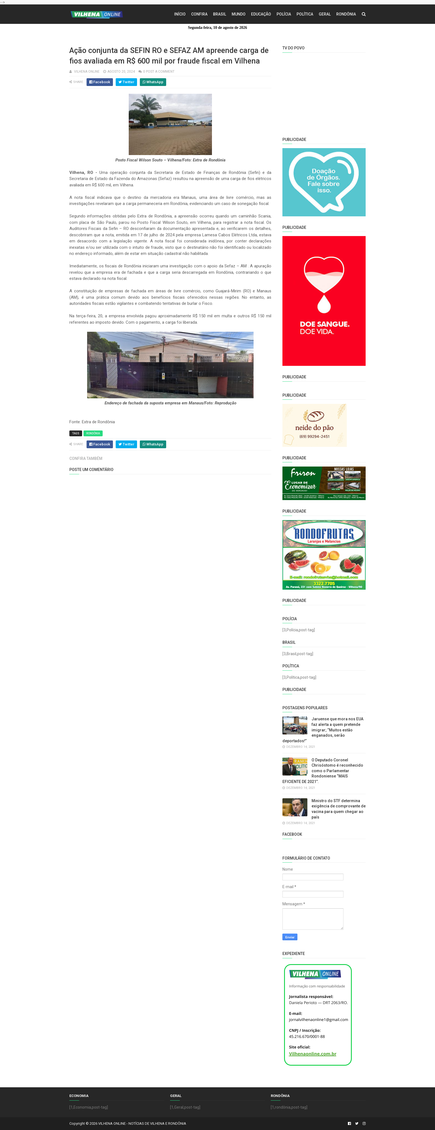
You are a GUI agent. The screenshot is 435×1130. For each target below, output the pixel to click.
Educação (261, 14)
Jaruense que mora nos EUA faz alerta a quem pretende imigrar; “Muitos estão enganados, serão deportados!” (322, 730)
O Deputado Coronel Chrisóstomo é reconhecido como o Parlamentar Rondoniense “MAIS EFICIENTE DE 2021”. (322, 771)
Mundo (239, 14)
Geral (325, 14)
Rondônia (346, 14)
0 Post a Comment (158, 72)
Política (305, 14)
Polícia (284, 14)
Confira (199, 14)
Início (180, 14)
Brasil (219, 14)
